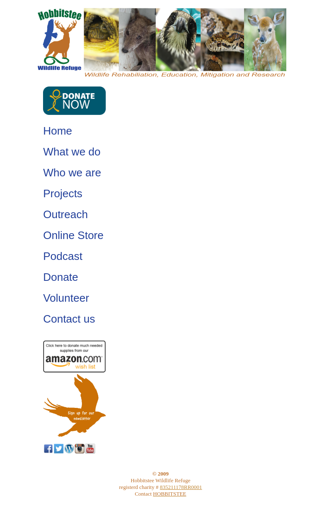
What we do (71, 151)
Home (57, 131)
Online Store (73, 235)
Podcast (62, 256)
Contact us (69, 319)
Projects (62, 193)
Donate (60, 277)
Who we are (72, 172)
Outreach (65, 214)
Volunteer (66, 298)
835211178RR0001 (181, 487)
